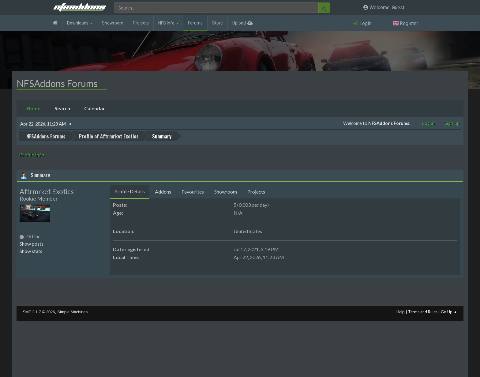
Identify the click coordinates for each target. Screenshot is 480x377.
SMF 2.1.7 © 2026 (39, 312)
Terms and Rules (422, 311)
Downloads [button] (79, 23)
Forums (195, 23)
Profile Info (31, 154)
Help (400, 311)
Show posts (31, 244)
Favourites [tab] (193, 191)
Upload (239, 23)
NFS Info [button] (168, 23)
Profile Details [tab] (129, 191)
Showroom (112, 23)
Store (217, 23)
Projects (141, 23)
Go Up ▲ (449, 311)
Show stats (31, 251)
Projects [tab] (256, 191)
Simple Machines (73, 312)
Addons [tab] (163, 191)
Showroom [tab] (225, 191)
